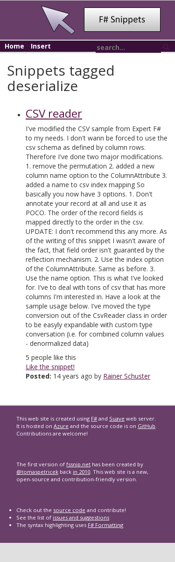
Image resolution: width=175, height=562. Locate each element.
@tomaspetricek (37, 471)
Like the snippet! (50, 366)
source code (69, 509)
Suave (117, 418)
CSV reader (54, 113)
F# (94, 418)
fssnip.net (78, 464)
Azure (61, 425)
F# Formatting (105, 524)
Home (14, 46)
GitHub (146, 425)
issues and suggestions (81, 517)
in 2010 (81, 471)
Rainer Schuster (126, 376)
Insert (41, 46)
